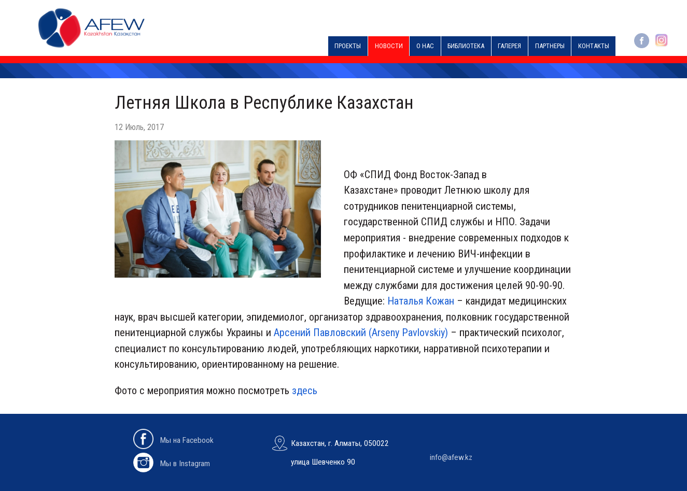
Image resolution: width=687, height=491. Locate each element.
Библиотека (465, 46)
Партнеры (550, 46)
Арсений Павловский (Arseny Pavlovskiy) (361, 332)
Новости (389, 46)
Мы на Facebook (173, 440)
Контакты (593, 46)
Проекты (347, 46)
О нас (425, 46)
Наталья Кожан (420, 301)
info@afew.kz (451, 457)
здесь (304, 390)
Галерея (509, 46)
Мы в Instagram (171, 463)
